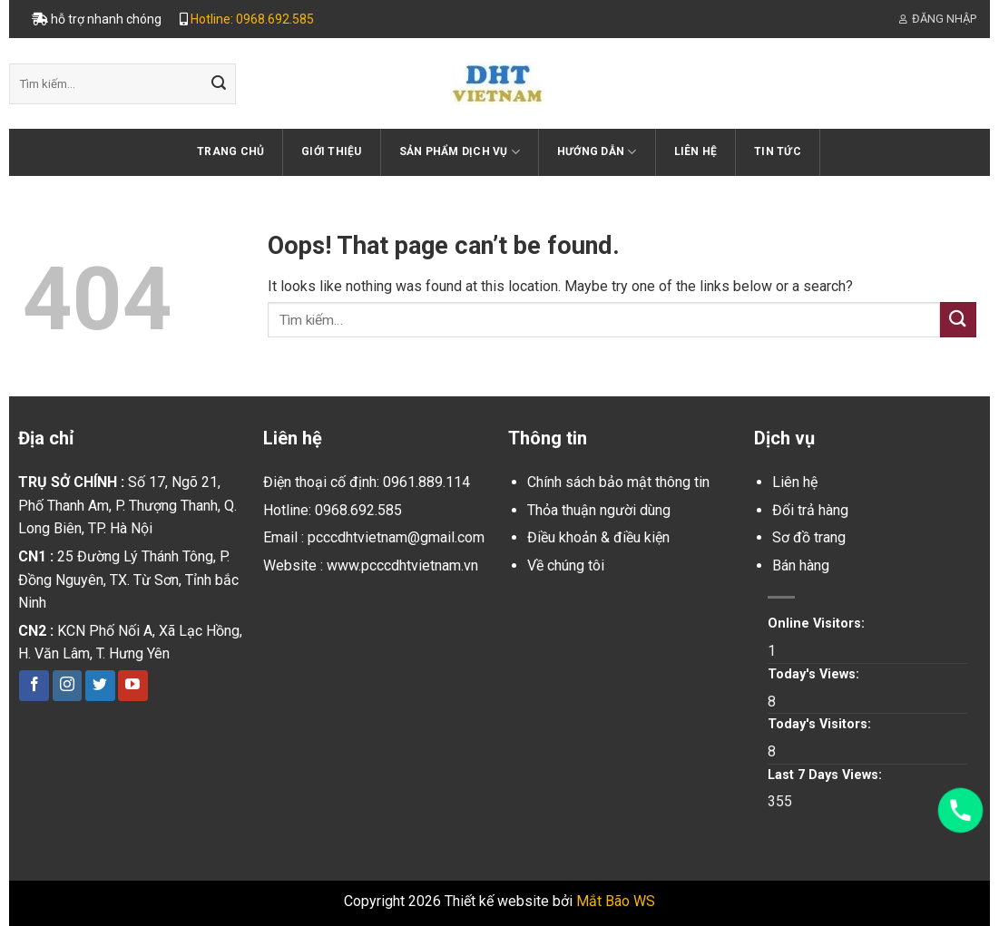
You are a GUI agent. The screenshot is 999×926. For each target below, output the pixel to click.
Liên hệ (696, 151)
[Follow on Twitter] (100, 685)
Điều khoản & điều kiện (598, 537)
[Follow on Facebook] (34, 685)
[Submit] (218, 84)
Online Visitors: (818, 623)
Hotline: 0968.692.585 (252, 19)
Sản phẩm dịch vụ (459, 152)
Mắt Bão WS (615, 901)
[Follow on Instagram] (68, 685)
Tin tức (777, 151)
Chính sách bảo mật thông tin (618, 482)
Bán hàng (800, 565)
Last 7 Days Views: (827, 775)
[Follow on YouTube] (133, 685)
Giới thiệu (331, 151)
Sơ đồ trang (809, 537)
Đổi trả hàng (810, 510)
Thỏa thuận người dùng (599, 510)
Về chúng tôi (565, 565)
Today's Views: (815, 674)
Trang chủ (230, 151)
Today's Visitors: (821, 724)
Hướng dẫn (597, 152)
